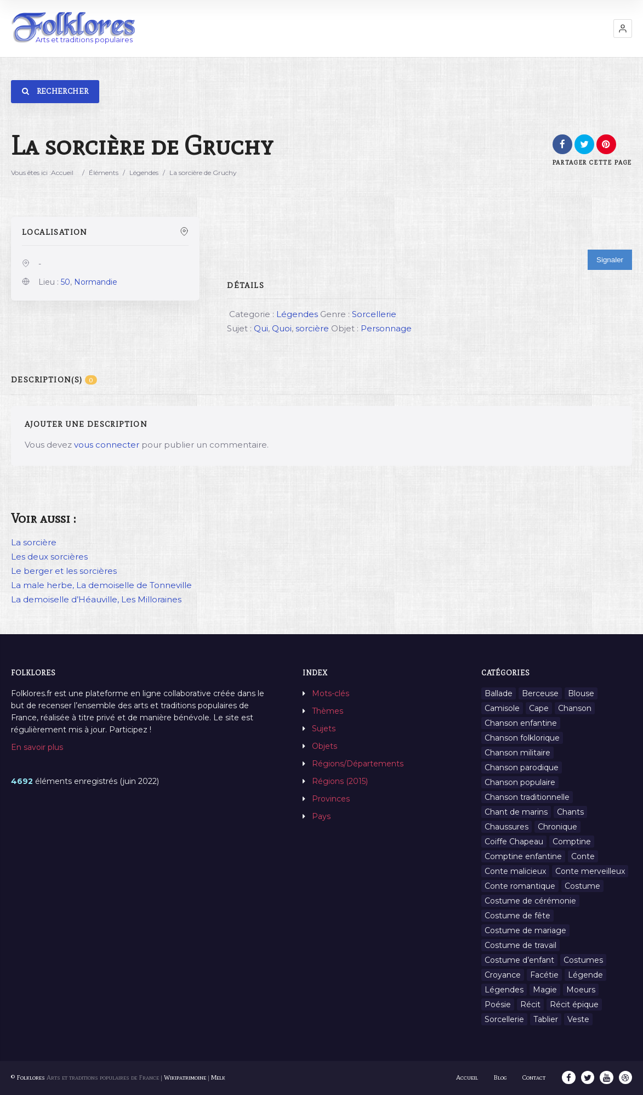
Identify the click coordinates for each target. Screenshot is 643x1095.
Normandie (95, 282)
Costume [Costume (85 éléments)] (582, 886)
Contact (535, 1077)
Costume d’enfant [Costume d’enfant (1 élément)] (519, 960)
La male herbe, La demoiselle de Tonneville (101, 585)
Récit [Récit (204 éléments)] (530, 1004)
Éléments (103, 172)
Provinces (331, 799)
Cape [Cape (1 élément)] (539, 708)
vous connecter (106, 444)
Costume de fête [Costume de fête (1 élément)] (517, 916)
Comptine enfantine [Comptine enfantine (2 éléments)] (523, 856)
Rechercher (55, 91)
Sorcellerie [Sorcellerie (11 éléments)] (504, 1019)
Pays (321, 816)
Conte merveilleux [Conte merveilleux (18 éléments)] (590, 871)
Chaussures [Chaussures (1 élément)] (506, 827)
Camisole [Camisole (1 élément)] (502, 708)
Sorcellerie (374, 314)
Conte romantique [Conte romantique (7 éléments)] (520, 886)
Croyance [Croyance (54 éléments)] (503, 975)
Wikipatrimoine (185, 1077)
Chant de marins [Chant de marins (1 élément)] (516, 812)
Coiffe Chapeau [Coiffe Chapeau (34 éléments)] (514, 841)
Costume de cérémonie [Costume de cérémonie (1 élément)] (530, 901)
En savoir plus (37, 747)
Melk (218, 1077)
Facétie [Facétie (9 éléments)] (544, 975)
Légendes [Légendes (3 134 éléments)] (504, 990)
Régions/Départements (357, 764)
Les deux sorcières (49, 556)
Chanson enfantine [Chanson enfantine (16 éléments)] (521, 723)
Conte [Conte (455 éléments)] (583, 856)
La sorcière (33, 542)
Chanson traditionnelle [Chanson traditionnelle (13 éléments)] (527, 797)
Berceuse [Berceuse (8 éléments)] (540, 693)
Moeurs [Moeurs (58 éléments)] (580, 990)
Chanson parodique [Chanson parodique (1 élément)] (522, 767)
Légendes (143, 172)
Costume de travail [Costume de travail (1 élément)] (520, 945)
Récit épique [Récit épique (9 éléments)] (574, 1004)
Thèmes (327, 711)
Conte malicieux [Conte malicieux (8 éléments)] (515, 871)
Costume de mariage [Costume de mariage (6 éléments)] (525, 930)
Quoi (282, 328)
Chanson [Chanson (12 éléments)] (574, 708)
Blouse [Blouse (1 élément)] (581, 693)
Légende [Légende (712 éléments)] (585, 975)
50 (65, 282)
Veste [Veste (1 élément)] (578, 1019)
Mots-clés (330, 693)
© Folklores (28, 1077)
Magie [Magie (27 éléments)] (545, 990)
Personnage (386, 328)
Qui (261, 328)
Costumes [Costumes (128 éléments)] (583, 960)
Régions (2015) (340, 781)
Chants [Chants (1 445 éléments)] (570, 812)
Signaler (609, 260)
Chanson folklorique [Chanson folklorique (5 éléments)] (522, 738)
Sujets (323, 728)
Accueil (62, 172)
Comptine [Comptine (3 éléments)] (572, 841)
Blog (501, 1077)
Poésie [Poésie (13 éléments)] (498, 1004)
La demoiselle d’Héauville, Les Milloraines (96, 599)
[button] (622, 28)
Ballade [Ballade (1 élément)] (499, 693)
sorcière (312, 328)
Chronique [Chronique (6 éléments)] (557, 827)
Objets (324, 746)
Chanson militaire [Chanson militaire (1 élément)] (517, 753)
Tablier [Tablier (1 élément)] (545, 1019)
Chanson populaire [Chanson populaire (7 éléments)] (520, 782)
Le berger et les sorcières (64, 571)
